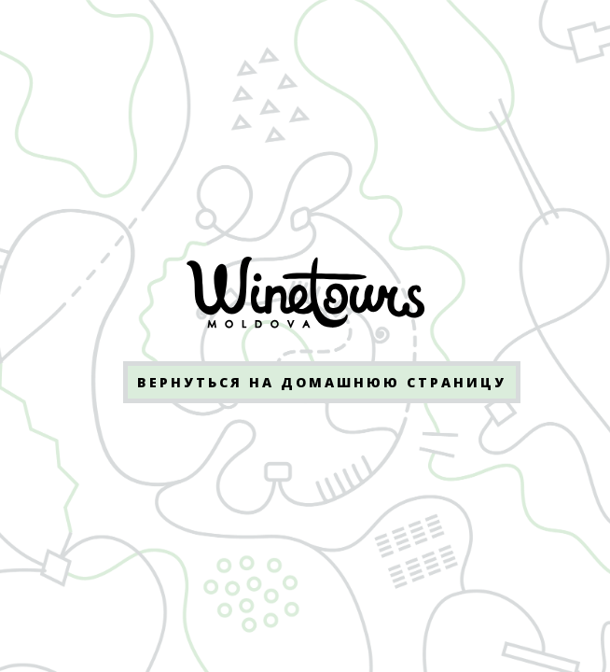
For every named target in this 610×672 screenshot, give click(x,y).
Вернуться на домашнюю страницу (321, 382)
